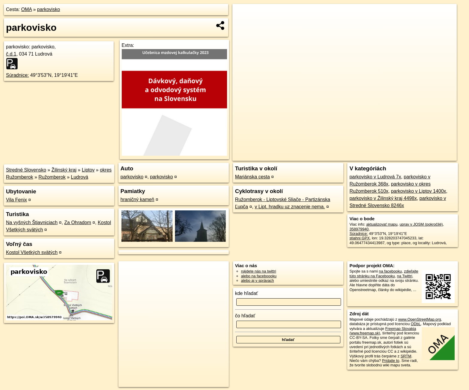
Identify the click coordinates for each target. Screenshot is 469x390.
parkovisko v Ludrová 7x (375, 176)
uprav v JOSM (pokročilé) (421, 224)
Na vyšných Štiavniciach (32, 222)
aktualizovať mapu (381, 224)
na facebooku (390, 271)
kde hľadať (246, 293)
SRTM (406, 356)
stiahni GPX (359, 238)
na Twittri (404, 276)
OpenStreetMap (354, 156)
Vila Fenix (16, 199)
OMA (26, 9)
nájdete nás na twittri (258, 271)
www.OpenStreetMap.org (419, 319)
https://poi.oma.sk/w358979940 (430, 156)
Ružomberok (52, 177)
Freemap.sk (385, 156)
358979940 (358, 229)
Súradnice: (17, 75)
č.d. (11, 53)
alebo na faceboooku (259, 276)
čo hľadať (245, 315)
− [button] (243, 23)
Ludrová (79, 177)
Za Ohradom (77, 222)
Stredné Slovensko (26, 169)
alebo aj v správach (257, 280)
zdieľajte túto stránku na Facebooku (383, 273)
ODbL (416, 324)
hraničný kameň (137, 199)
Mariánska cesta (252, 176)
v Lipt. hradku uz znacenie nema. (290, 206)
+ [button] (243, 14)
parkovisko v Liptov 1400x (418, 191)
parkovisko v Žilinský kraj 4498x (383, 198)
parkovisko (48, 9)
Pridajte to (390, 360)
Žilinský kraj (64, 169)
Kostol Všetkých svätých (32, 252)
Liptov (88, 169)
